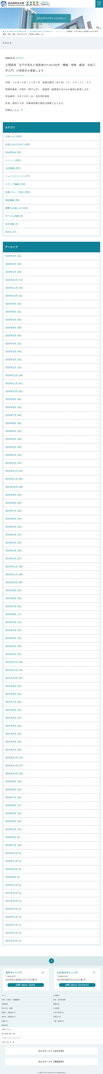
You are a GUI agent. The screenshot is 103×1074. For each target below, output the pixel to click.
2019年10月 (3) (13, 869)
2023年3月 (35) (13, 543)
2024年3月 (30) (13, 447)
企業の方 (5, 1021)
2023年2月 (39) (13, 550)
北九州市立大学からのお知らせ (41, 31)
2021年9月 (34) (13, 686)
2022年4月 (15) (13, 630)
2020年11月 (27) (14, 765)
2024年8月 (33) (13, 407)
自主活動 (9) (11, 224)
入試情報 (56, 1008)
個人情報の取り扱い (9, 1033)
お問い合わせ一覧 (8, 1042)
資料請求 (5, 1025)
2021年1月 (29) (13, 750)
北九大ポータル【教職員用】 (51, 1061)
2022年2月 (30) (13, 646)
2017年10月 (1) (13, 901)
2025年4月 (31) (13, 343)
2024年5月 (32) (13, 431)
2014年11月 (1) (13, 925)
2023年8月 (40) (13, 503)
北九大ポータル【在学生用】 (51, 1051)
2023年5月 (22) (13, 527)
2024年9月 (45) (13, 399)
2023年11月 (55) (14, 479)
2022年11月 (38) (14, 574)
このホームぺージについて (11, 1038)
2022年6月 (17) (13, 614)
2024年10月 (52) (14, 391)
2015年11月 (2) (13, 917)
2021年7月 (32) (13, 702)
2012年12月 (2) (13, 941)
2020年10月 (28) (14, 773)
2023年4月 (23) (13, 534)
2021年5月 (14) (13, 718)
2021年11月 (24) (14, 670)
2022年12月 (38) (14, 566)
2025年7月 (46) (13, 320)
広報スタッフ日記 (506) (17, 192)
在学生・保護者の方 (8, 1017)
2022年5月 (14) (13, 622)
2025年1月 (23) (13, 367)
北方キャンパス (14, 972)
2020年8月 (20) (13, 789)
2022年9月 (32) (13, 590)
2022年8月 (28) (13, 598)
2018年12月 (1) (13, 885)
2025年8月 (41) (13, 312)
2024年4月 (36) (13, 439)
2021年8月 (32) (13, 694)
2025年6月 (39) (13, 327)
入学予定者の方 (58, 1012)
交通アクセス (6, 1029)
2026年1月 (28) (13, 272)
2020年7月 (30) (13, 797)
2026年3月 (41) (13, 256)
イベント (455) (13, 160)
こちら (15, 110)
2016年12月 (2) (13, 909)
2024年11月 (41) (14, 383)
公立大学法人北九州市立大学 (15, 31)
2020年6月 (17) (13, 805)
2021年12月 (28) (14, 662)
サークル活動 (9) (14, 216)
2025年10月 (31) (14, 296)
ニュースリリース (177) (17, 176)
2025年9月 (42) (13, 304)
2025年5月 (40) (13, 335)
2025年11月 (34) (14, 288)
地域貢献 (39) (12, 200)
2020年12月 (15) (14, 757)
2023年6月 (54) (13, 519)
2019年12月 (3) (13, 853)
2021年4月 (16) (13, 726)
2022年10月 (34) (14, 582)
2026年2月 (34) (13, 264)
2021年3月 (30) (13, 734)
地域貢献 (5, 1004)
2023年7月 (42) (13, 511)
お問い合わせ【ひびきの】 (77, 985)
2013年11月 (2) (13, 933)
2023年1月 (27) (13, 558)
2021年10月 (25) (14, 678)
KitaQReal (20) (13, 152)
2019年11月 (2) (13, 861)
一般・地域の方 (58, 1021)
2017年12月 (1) (13, 893)
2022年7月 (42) (13, 606)
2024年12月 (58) (14, 375)
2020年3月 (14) (13, 829)
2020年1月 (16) (13, 845)
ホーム (4, 995)
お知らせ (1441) (13, 136)
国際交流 (56, 1004)
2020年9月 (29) (13, 781)
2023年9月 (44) (13, 495)
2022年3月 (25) (13, 638)
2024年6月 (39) (13, 423)
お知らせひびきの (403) (17, 144)
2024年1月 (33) (13, 463)
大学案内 (56, 995)
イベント (59, 31)
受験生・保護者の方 (8, 1012)
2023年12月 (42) (14, 471)
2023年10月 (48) (14, 487)
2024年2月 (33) (13, 455)
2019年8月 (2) (12, 877)
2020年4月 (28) (13, 821)
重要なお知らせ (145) (16, 208)
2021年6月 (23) (13, 710)
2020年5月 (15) (13, 813)
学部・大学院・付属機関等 (11, 1000)
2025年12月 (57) (14, 280)
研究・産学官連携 (59, 1000)
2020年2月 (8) (12, 837)
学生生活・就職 (7, 1008)
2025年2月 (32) (13, 359)
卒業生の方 (57, 1017)
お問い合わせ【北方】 (26, 985)
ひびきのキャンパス (67, 972)
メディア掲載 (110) (15, 184)
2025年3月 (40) (13, 351)
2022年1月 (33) (13, 654)
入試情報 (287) (13, 168)
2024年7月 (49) (13, 415)
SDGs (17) (10, 232)
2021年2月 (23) (13, 741)
